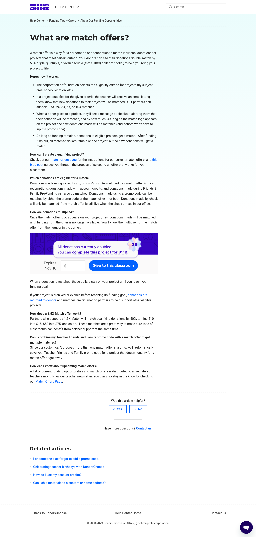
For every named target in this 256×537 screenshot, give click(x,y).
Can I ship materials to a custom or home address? (69, 483)
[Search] (196, 7)
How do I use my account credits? (57, 475)
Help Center (67, 7)
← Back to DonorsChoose (48, 513)
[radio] (118, 409)
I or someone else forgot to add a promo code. (66, 459)
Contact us (144, 428)
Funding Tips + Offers (62, 20)
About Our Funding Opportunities (101, 20)
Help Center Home (128, 513)
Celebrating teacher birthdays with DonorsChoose (68, 467)
